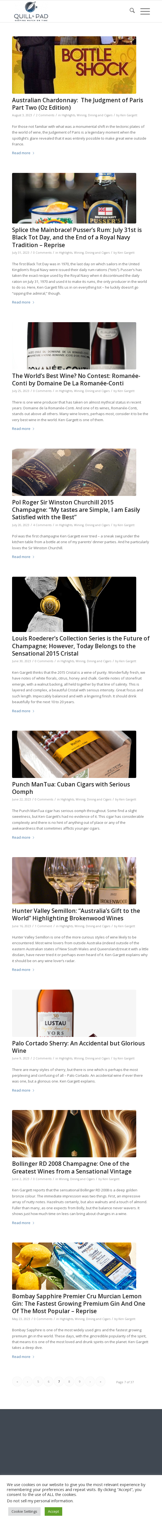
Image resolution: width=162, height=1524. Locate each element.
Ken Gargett (128, 115)
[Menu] (142, 11)
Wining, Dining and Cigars (94, 115)
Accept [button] (53, 1511)
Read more (23, 152)
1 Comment (43, 926)
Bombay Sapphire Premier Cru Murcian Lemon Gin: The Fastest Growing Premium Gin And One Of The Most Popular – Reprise (78, 1303)
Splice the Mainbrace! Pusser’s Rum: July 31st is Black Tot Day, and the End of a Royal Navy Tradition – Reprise (77, 237)
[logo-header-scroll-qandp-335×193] (67, 11)
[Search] (129, 11)
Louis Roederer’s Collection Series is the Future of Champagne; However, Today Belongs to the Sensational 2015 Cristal (81, 645)
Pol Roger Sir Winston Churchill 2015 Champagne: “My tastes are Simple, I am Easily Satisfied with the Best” (76, 509)
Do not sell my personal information (40, 1500)
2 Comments (45, 115)
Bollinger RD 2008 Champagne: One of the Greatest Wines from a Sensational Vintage (72, 1167)
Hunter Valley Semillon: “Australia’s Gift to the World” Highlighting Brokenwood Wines (76, 914)
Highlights (68, 115)
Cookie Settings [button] (24, 1511)
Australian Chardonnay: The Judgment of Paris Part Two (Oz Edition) (77, 103)
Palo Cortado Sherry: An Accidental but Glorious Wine (78, 1046)
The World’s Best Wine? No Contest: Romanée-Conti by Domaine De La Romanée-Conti (76, 379)
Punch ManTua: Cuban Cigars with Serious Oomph (71, 788)
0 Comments (42, 253)
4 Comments (42, 525)
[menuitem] (129, 11)
